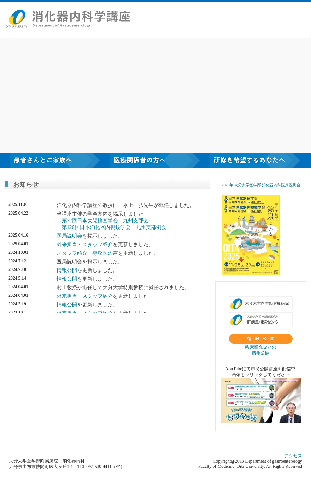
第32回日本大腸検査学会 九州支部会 (105, 220)
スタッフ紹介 (97, 244)
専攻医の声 (105, 253)
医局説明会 (69, 236)
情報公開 (67, 270)
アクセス (293, 455)
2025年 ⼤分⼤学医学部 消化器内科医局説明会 (261, 185)
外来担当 (67, 244)
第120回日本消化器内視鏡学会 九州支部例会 (114, 227)
